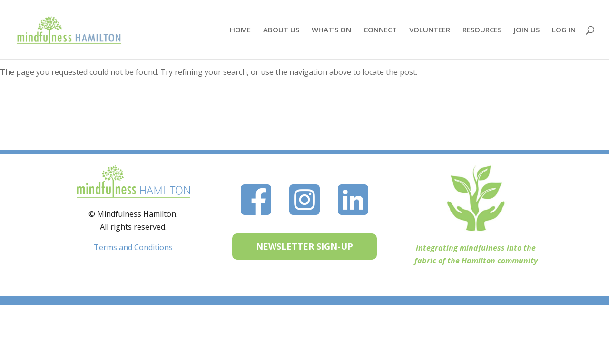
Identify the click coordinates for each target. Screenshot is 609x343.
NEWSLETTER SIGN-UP (304, 246)
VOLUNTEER (429, 30)
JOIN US (527, 30)
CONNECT (380, 30)
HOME (240, 30)
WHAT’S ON (331, 30)
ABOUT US (281, 30)
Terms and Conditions (133, 247)
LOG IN (564, 30)
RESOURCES (481, 30)
